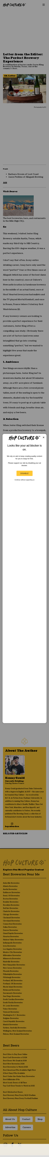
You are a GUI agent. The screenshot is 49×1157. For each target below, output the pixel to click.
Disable (24, 473)
